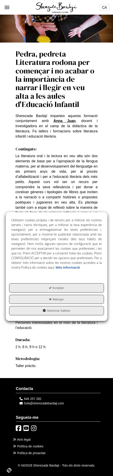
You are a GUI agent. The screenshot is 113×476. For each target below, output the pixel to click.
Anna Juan (64, 121)
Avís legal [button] (21, 439)
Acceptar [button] (56, 288)
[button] (56, 7)
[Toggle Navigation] (104, 7)
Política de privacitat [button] (28, 453)
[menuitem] (56, 439)
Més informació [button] (67, 267)
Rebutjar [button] (56, 299)
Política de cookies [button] (27, 446)
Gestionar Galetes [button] (56, 311)
